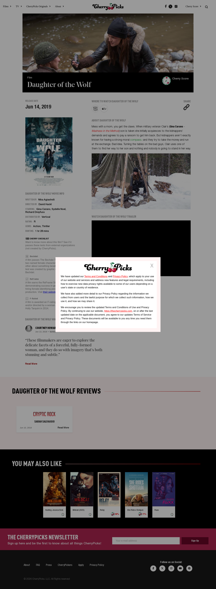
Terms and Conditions (96, 276)
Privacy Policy (120, 276)
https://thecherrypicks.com (118, 311)
